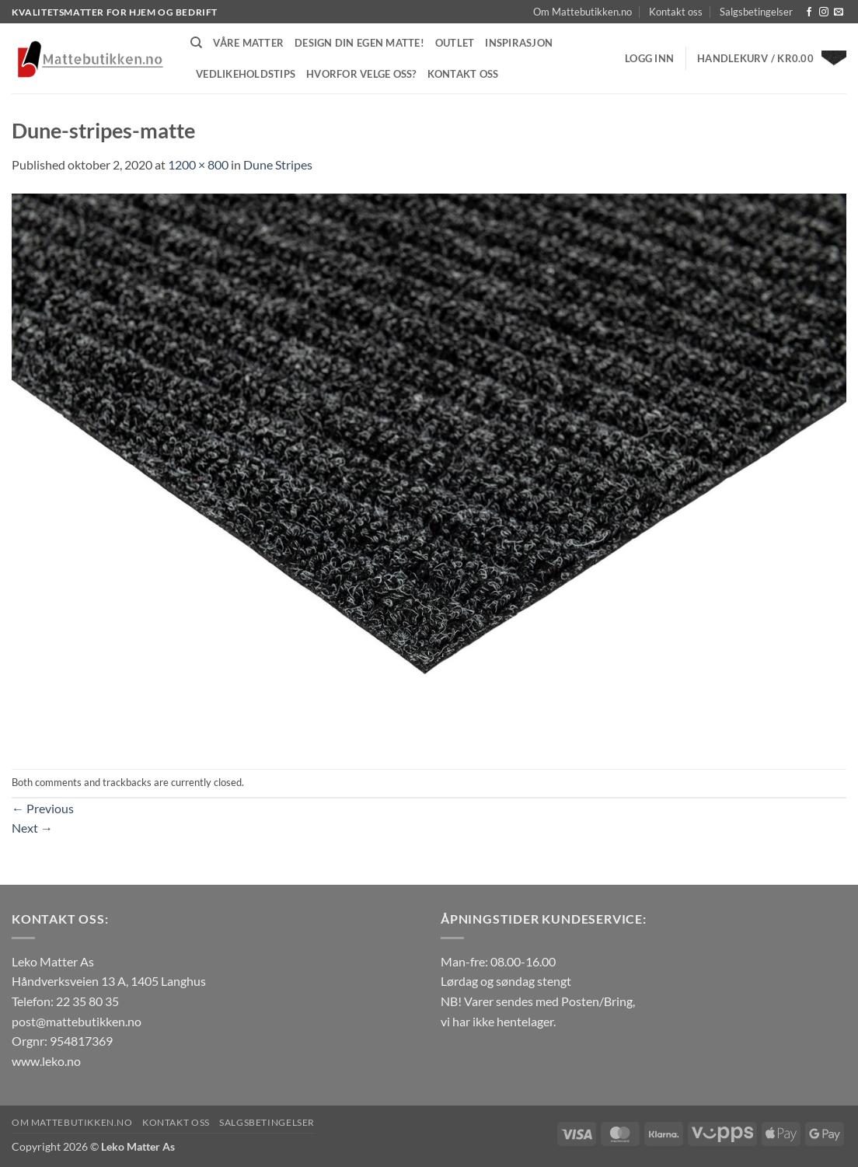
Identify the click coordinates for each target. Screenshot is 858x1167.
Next (32, 827)
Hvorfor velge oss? (361, 74)
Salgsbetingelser (756, 11)
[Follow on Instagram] (823, 12)
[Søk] (196, 43)
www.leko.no (46, 1060)
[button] (649, 58)
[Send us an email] (838, 12)
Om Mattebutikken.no (582, 11)
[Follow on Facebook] (809, 12)
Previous (43, 808)
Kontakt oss (676, 11)
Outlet (455, 43)
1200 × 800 (198, 164)
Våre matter (248, 43)
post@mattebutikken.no (76, 1021)
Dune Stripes (277, 164)
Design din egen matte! (359, 43)
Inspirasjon (519, 43)
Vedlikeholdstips (245, 74)
